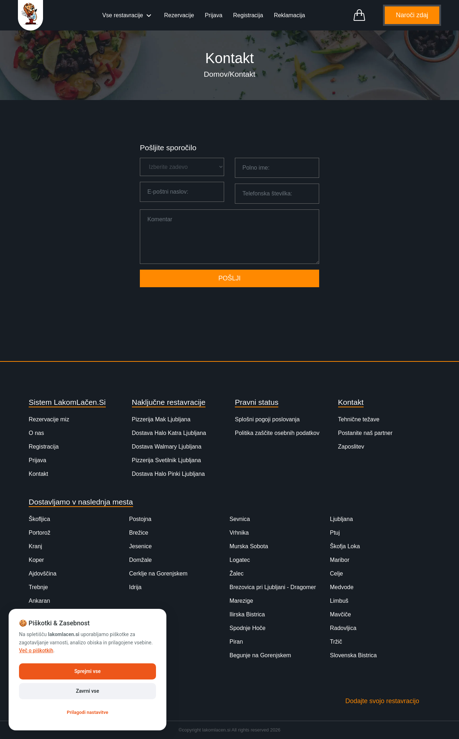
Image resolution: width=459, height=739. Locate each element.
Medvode (342, 587)
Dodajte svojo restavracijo (382, 701)
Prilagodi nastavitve (87, 712)
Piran (236, 642)
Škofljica (39, 519)
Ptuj (335, 533)
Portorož (39, 533)
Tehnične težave (359, 419)
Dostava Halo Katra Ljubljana (169, 433)
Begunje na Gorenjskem (260, 655)
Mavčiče (340, 614)
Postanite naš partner (365, 433)
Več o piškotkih (36, 650)
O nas (36, 433)
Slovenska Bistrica (353, 655)
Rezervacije (179, 15)
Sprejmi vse (87, 671)
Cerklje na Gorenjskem (158, 573)
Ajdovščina (42, 573)
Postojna (140, 519)
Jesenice (140, 546)
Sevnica (240, 519)
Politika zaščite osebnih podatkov (277, 433)
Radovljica (343, 628)
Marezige (241, 601)
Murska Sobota (249, 546)
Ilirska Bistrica (247, 614)
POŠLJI (229, 278)
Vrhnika (239, 533)
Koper (36, 560)
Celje (336, 573)
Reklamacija (289, 15)
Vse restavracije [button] (123, 15)
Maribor (339, 560)
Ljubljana (341, 519)
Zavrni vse (87, 691)
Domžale (140, 560)
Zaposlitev (351, 447)
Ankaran (39, 601)
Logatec (240, 560)
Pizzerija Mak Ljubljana (161, 419)
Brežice (138, 533)
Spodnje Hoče (248, 628)
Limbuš (339, 601)
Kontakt (38, 474)
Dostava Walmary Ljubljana (167, 447)
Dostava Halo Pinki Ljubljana (168, 474)
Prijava (213, 15)
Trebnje (38, 587)
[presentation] (229, 304)
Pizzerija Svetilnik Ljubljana (166, 460)
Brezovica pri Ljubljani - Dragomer (273, 587)
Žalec (236, 573)
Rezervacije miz (49, 419)
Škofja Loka (345, 546)
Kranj (35, 546)
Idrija (135, 587)
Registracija (248, 15)
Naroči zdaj (412, 15)
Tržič (336, 642)
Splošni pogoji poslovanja (267, 419)
